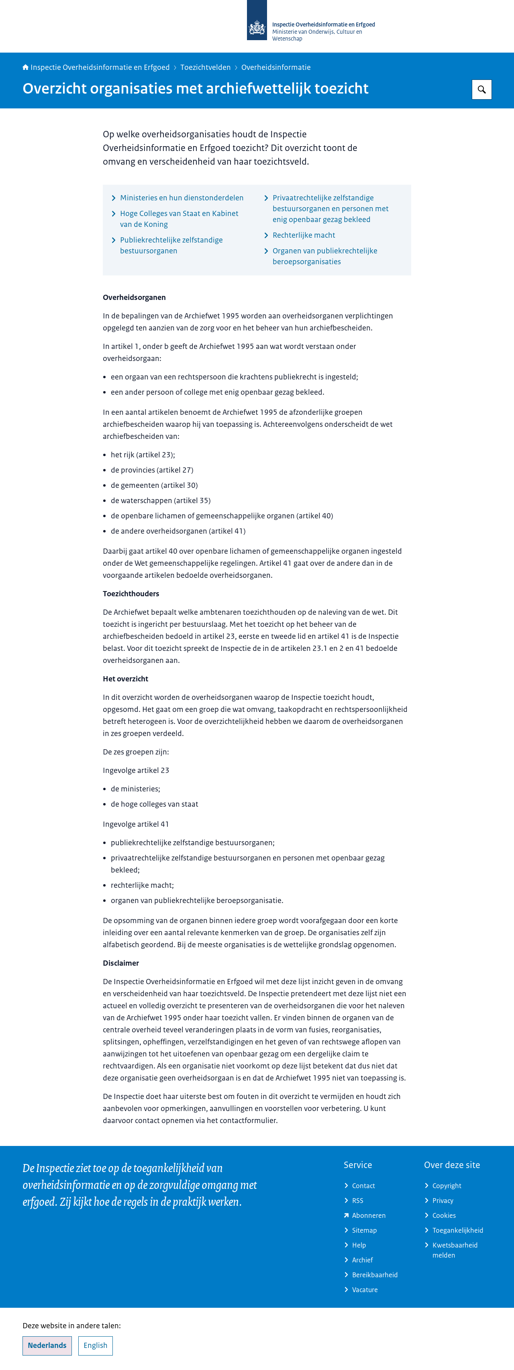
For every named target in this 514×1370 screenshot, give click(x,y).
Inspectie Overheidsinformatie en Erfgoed (96, 67)
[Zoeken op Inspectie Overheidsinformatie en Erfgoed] (482, 89)
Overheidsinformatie (276, 67)
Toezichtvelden (205, 67)
